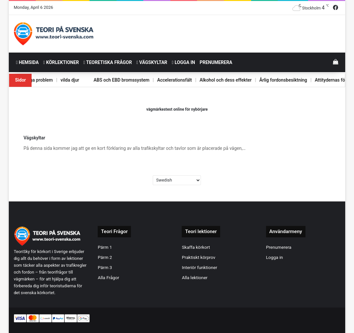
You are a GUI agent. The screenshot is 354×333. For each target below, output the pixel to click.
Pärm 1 (105, 247)
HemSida (27, 62)
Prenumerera (216, 62)
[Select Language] (177, 180)
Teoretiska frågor (107, 62)
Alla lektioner (194, 277)
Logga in (183, 62)
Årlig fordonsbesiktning (277, 80)
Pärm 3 (105, 267)
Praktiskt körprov (198, 257)
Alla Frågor (108, 277)
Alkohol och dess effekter (218, 80)
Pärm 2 (105, 257)
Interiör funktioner (199, 267)
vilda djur (58, 80)
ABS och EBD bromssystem (112, 80)
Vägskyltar (151, 62)
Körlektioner (61, 62)
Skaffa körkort (196, 247)
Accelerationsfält (166, 80)
